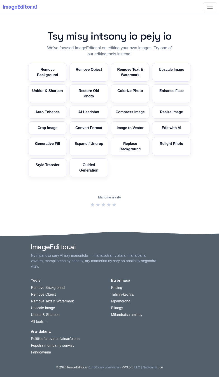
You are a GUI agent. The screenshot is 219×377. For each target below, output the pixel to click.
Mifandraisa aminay (126, 315)
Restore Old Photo (89, 93)
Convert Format (88, 128)
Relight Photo (171, 144)
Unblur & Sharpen (47, 91)
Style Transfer (48, 165)
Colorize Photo (130, 91)
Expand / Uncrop (89, 144)
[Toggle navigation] (210, 6)
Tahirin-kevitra (122, 294)
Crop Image (47, 128)
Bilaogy (117, 308)
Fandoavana (41, 352)
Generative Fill (47, 144)
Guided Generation (88, 167)
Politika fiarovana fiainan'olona (55, 339)
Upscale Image (171, 69)
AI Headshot (88, 112)
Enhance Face (171, 91)
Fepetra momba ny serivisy (52, 345)
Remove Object (89, 69)
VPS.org (127, 367)
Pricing (116, 288)
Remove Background (47, 72)
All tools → (39, 321)
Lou (160, 367)
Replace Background (130, 146)
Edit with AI (171, 128)
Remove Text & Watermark (130, 72)
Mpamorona (120, 301)
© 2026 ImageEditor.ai (71, 367)
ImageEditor (20, 6)
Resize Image (171, 112)
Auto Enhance (47, 112)
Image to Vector (130, 128)
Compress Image (130, 112)
